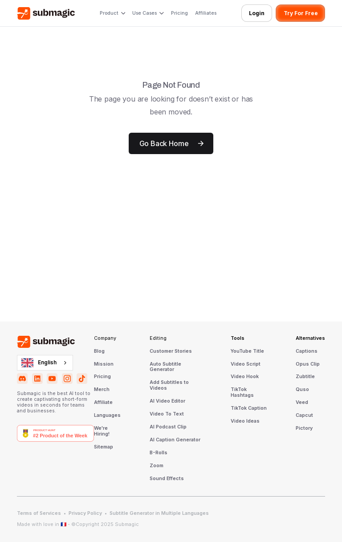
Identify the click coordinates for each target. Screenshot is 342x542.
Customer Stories (171, 351)
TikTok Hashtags (242, 392)
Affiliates (205, 13)
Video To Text (167, 414)
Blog (99, 351)
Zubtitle (305, 376)
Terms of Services (39, 513)
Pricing (179, 13)
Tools (237, 338)
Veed (302, 402)
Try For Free (301, 13)
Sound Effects (167, 478)
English (39, 363)
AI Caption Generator (175, 440)
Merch (102, 389)
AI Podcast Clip (168, 427)
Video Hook (245, 376)
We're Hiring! (102, 431)
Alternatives (310, 338)
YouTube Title (247, 351)
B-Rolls (158, 453)
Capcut (304, 415)
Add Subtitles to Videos (169, 385)
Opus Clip (308, 364)
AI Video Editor (167, 401)
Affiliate (103, 402)
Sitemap (103, 447)
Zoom (156, 466)
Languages (107, 415)
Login (257, 13)
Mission (104, 364)
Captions (307, 351)
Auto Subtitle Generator (165, 367)
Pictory (304, 428)
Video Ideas (245, 421)
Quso (302, 389)
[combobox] (45, 362)
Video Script (246, 364)
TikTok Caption (249, 408)
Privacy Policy (85, 513)
